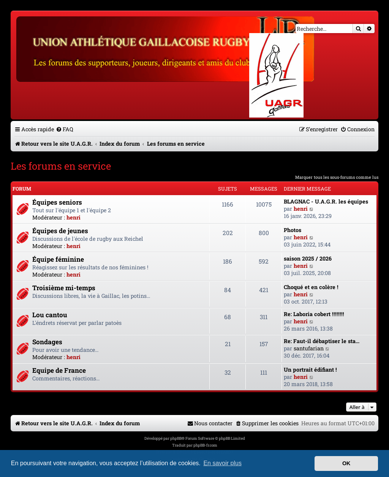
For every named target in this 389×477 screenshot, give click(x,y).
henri (73, 217)
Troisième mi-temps (63, 287)
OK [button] (346, 463)
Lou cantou (49, 314)
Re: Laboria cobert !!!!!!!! (314, 314)
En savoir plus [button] (222, 463)
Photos (292, 230)
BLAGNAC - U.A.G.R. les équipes (326, 201)
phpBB (176, 438)
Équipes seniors (57, 202)
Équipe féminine (58, 259)
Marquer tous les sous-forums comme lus (336, 177)
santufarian (309, 348)
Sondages (47, 341)
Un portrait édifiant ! (310, 369)
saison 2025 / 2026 (308, 258)
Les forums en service (61, 165)
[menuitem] (64, 129)
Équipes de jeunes (60, 230)
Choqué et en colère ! (311, 287)
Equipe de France (59, 370)
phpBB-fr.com (205, 445)
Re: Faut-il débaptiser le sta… (321, 341)
